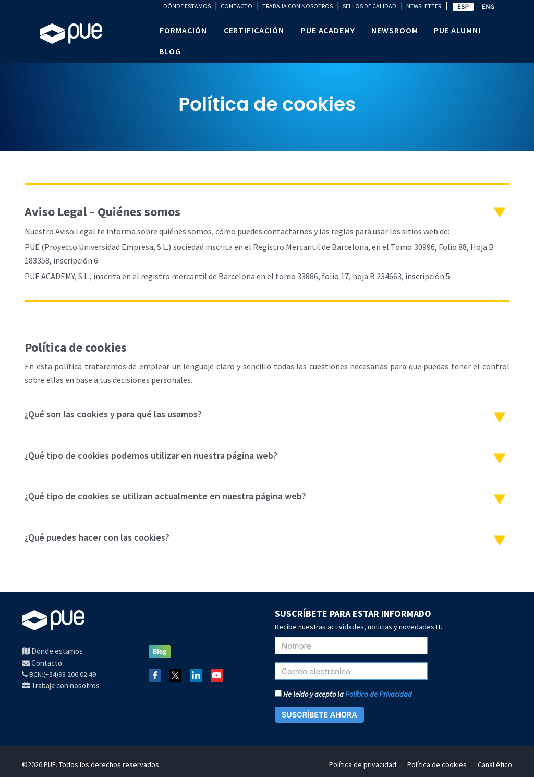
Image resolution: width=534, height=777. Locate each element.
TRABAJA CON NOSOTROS (297, 6)
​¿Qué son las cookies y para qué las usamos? (113, 414)
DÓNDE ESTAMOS (187, 6)
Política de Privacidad (378, 694)
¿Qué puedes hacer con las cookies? (97, 537)
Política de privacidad (362, 764)
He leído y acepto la (343, 694)
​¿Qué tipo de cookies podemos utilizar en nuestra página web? (151, 455)
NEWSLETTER (423, 6)
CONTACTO (236, 6)
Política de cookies (437, 764)
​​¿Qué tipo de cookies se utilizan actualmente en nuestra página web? (165, 496)
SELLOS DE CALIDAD (369, 6)
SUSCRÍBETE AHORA (319, 714)
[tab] (267, 244)
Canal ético (495, 764)
